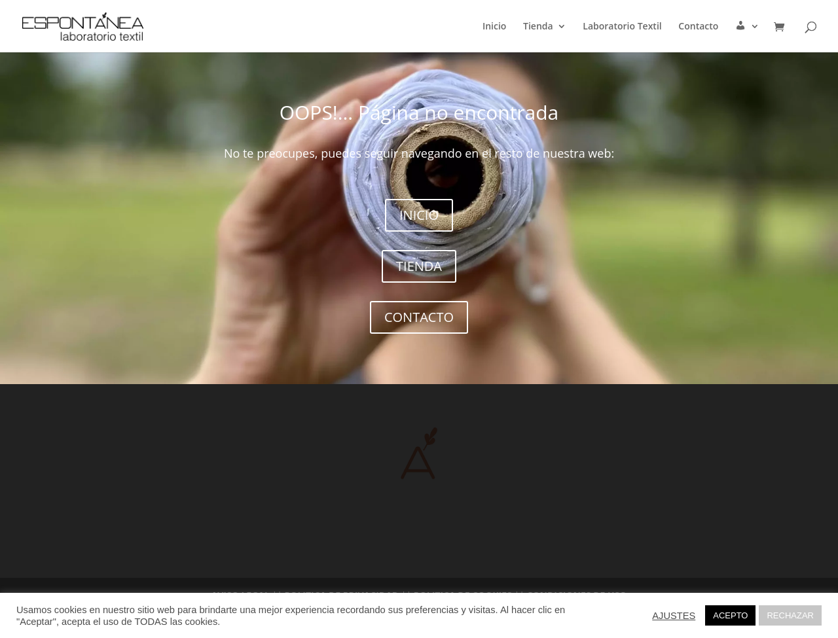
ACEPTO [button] (730, 615)
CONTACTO (419, 317)
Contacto (698, 27)
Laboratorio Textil (622, 27)
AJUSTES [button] (673, 616)
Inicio (494, 27)
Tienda (538, 27)
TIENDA (419, 266)
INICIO (419, 215)
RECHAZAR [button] (790, 615)
